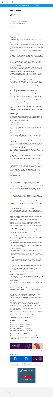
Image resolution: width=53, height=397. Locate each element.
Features (24, 392)
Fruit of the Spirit (24, 21)
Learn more (36, 5)
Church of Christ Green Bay (37, 364)
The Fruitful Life (14, 363)
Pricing (29, 392)
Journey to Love (13, 18)
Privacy (35, 392)
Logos (9, 392)
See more (41, 342)
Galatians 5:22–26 (13, 21)
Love (19, 21)
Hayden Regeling (14, 364)
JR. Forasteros (16, 14)
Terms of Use (42, 392)
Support (49, 392)
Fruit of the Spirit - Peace (38, 363)
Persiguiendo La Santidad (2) (28, 363)
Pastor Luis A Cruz (25, 364)
